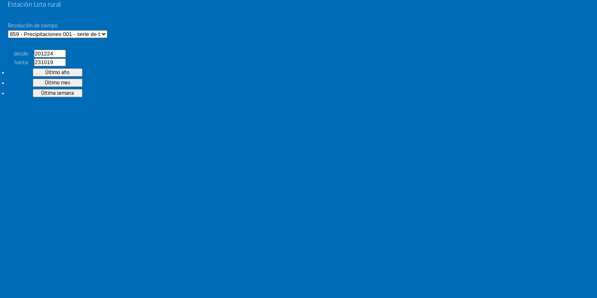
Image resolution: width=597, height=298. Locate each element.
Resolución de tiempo (33, 26)
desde (21, 54)
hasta (21, 62)
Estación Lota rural (34, 4)
